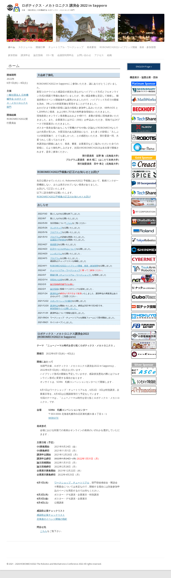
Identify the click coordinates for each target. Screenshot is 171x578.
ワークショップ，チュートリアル (71, 482)
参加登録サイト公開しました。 (64, 308)
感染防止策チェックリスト (51, 514)
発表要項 (54, 244)
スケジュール (25, 47)
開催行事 (40, 47)
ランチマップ (56, 227)
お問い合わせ (84, 55)
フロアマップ (56, 232)
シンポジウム (56, 253)
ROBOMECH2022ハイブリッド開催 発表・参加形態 (128, 47)
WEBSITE (53, 417)
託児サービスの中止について (63, 248)
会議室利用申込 (65, 55)
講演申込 (25, 55)
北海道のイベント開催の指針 (52, 518)
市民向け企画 (56, 279)
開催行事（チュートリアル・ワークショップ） (71, 274)
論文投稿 (38, 55)
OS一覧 (50, 55)
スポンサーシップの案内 (61, 301)
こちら (69, 223)
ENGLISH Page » (144, 66)
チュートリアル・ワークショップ (65, 47)
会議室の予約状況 (58, 239)
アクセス (99, 55)
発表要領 (91, 47)
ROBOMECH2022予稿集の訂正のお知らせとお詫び (64, 196)
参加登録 (12, 55)
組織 (109, 55)
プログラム (55, 236)
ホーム (11, 47)
